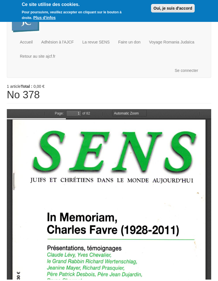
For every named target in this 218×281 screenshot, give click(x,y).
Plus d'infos (44, 17)
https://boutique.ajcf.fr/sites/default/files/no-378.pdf (109, 194)
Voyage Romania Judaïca (171, 42)
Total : (26, 86)
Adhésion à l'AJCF (57, 42)
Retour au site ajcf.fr (37, 56)
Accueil (26, 42)
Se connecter (186, 70)
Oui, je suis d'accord (173, 8)
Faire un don (129, 42)
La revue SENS (96, 42)
